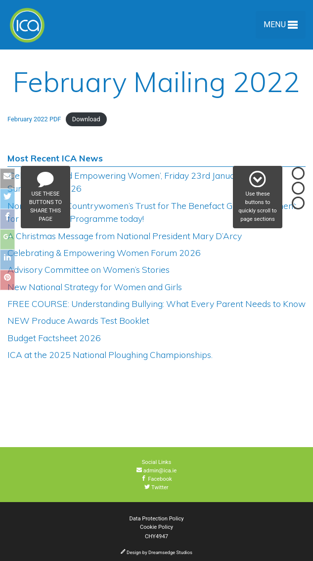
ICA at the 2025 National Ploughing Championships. (110, 354)
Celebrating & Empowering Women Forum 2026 (104, 252)
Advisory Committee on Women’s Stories (88, 269)
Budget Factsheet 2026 (54, 337)
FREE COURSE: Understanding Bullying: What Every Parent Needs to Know (156, 303)
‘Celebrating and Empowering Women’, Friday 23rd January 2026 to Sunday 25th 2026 (142, 182)
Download (86, 119)
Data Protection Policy (156, 518)
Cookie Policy (156, 527)
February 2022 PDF (34, 119)
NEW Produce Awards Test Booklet (78, 320)
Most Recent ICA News (55, 158)
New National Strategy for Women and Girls (94, 286)
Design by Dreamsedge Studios (156, 552)
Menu (281, 26)
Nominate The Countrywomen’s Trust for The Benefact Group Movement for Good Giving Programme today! (151, 212)
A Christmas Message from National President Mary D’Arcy (124, 235)
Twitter (156, 487)
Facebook (156, 479)
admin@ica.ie (156, 470)
